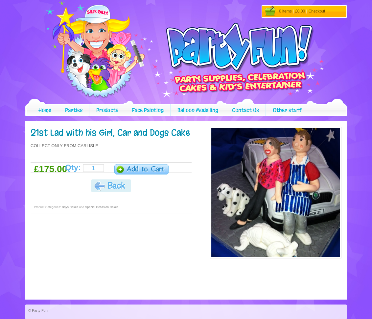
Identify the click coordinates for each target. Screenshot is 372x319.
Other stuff (287, 110)
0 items (285, 11)
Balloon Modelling (197, 110)
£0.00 (300, 11)
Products (107, 110)
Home (44, 110)
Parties (73, 110)
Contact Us (245, 110)
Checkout (317, 11)
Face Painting (148, 110)
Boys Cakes (70, 207)
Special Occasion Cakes (101, 207)
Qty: (73, 167)
